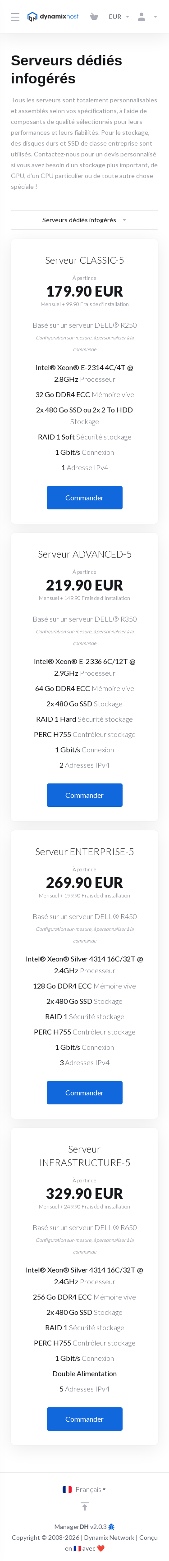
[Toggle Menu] (13, 16)
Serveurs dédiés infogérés (84, 220)
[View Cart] (96, 17)
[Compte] (146, 17)
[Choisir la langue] (84, 1489)
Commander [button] (84, 497)
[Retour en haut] (84, 1506)
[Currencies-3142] (119, 17)
